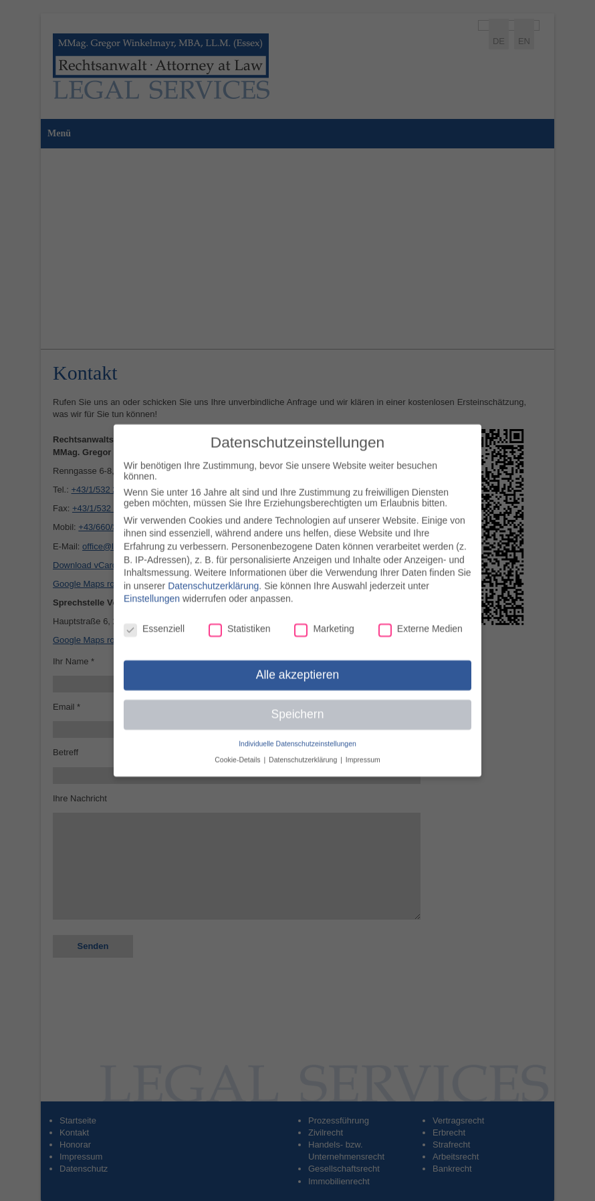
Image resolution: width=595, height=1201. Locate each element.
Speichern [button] (297, 707)
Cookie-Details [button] (238, 753)
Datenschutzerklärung (213, 578)
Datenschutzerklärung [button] (304, 753)
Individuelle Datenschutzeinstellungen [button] (297, 736)
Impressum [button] (363, 753)
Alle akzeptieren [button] (298, 667)
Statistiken (240, 621)
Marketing (324, 621)
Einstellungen (152, 592)
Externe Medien (420, 621)
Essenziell (154, 621)
